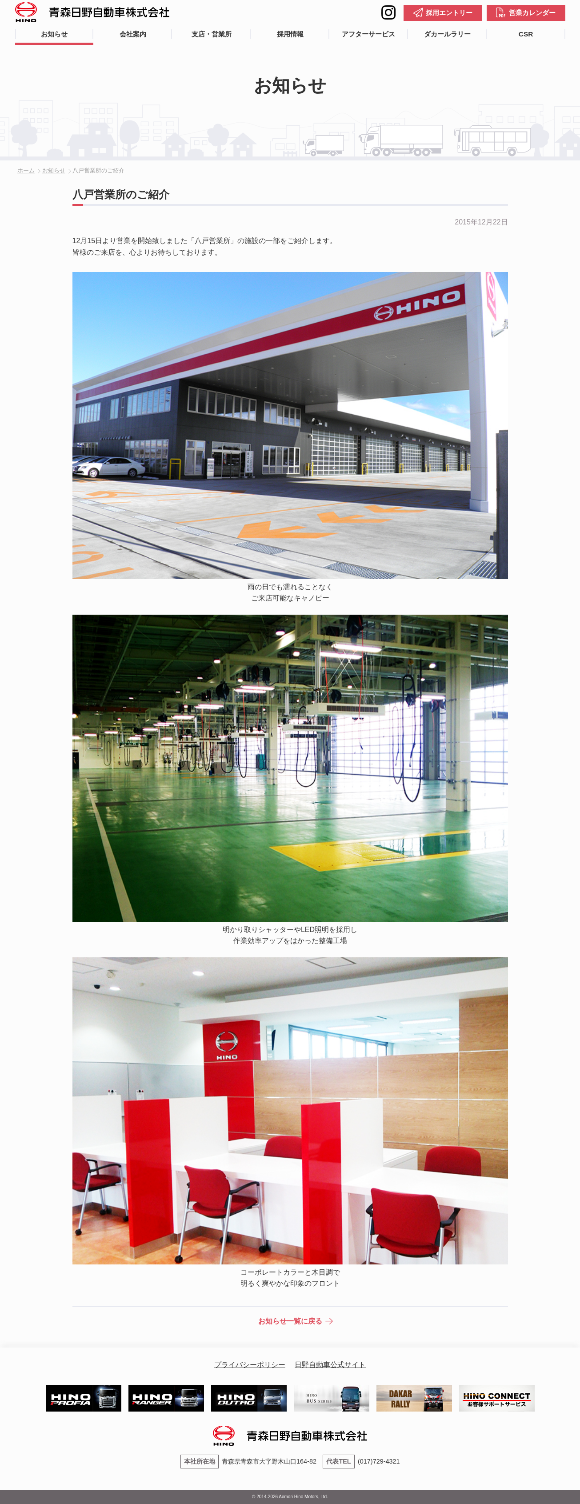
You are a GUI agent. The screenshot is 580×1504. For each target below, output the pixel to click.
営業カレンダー (532, 12)
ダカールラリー (447, 34)
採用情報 (290, 34)
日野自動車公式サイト (330, 1364)
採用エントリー (449, 12)
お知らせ (54, 34)
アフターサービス (368, 34)
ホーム (26, 170)
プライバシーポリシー (249, 1364)
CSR (526, 34)
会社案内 (133, 34)
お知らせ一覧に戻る (290, 1321)
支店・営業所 (212, 34)
